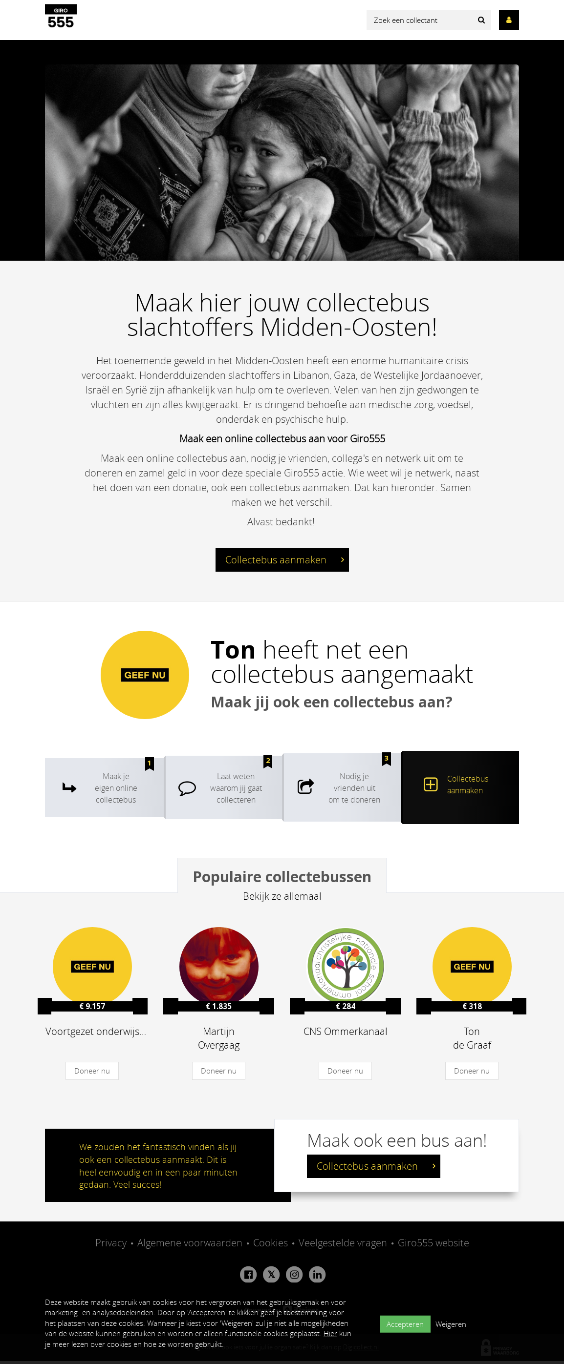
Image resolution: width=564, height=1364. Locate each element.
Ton (233, 652)
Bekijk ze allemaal (282, 899)
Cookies (270, 1246)
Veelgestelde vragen (343, 1246)
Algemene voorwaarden (189, 1246)
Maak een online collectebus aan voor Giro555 (282, 438)
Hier (330, 1333)
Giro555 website (433, 1246)
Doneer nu (92, 1074)
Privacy (111, 1246)
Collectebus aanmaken (284, 562)
